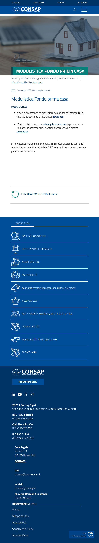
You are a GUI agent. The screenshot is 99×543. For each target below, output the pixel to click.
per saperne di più (28, 381)
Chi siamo (16, 2)
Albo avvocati (30, 301)
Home (14, 78)
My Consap (82, 2)
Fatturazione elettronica (37, 249)
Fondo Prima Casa (68, 78)
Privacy (16, 509)
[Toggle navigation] (84, 9)
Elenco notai (29, 352)
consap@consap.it (25, 488)
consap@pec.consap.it (27, 474)
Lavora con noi (31, 326)
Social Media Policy (22, 529)
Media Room (39, 2)
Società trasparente (34, 236)
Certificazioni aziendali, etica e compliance (47, 313)
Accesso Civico (20, 535)
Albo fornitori (30, 262)
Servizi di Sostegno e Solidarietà (38, 78)
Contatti (60, 2)
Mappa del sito (20, 516)
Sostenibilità (29, 275)
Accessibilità (19, 522)
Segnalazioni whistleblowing (39, 339)
